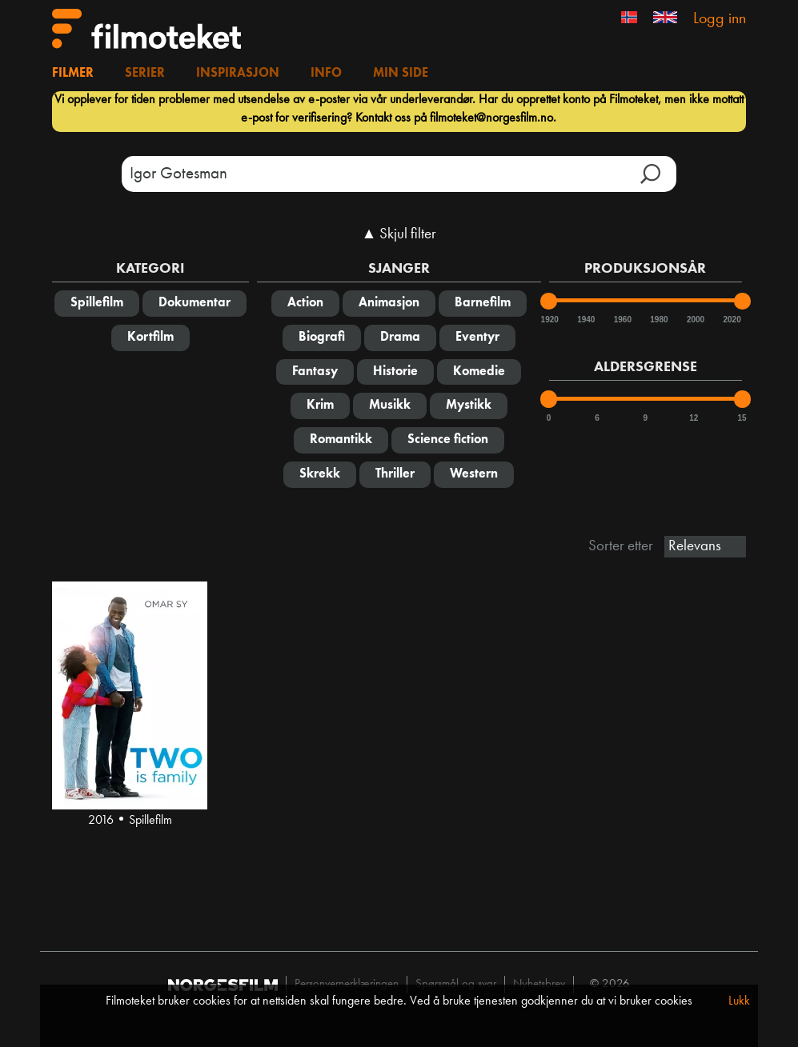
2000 (695, 319)
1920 (549, 319)
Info (326, 73)
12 (693, 418)
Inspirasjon (237, 73)
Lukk (739, 1001)
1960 (622, 319)
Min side (400, 73)
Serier (145, 73)
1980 (658, 319)
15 (742, 418)
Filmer (73, 73)
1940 (585, 319)
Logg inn (719, 19)
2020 (731, 319)
